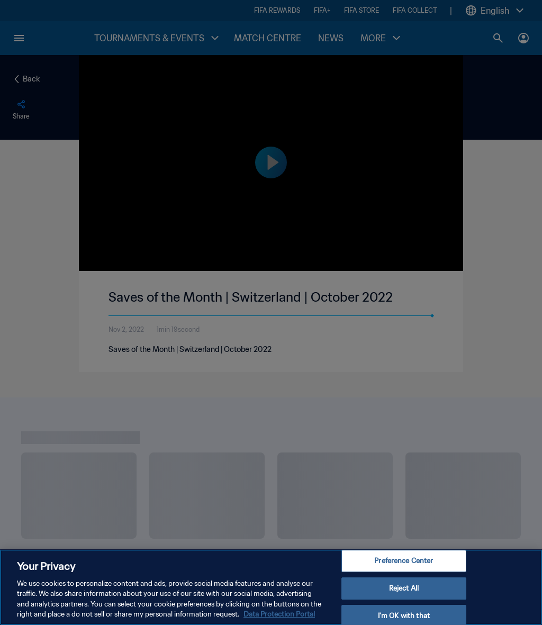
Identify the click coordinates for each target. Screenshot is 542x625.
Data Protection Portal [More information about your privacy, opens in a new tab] (279, 614)
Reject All (404, 588)
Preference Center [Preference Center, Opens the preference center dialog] (403, 561)
